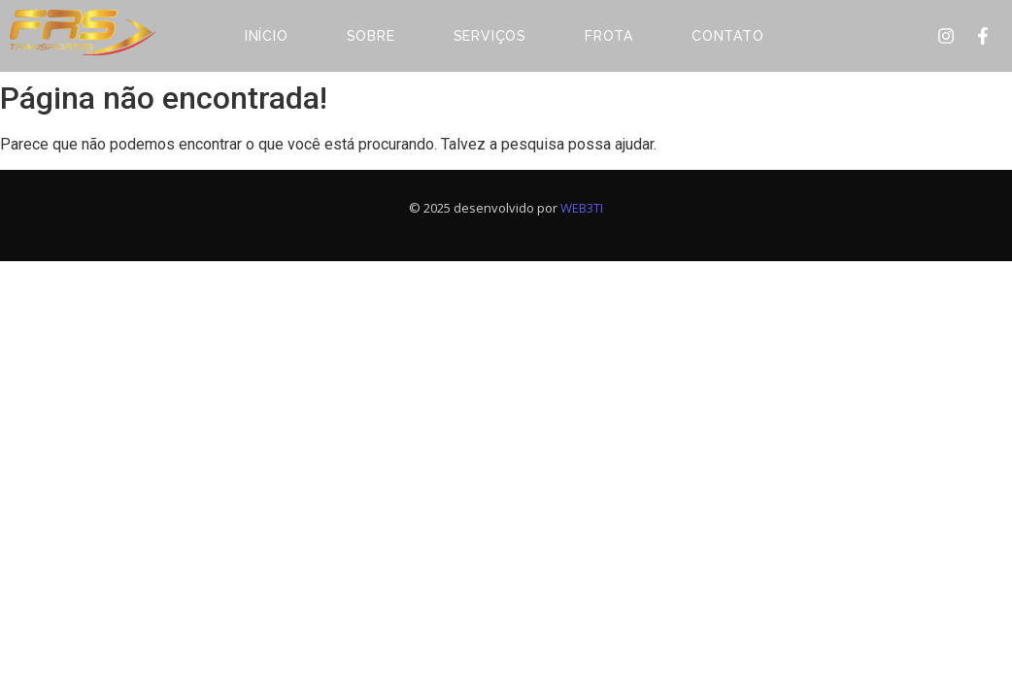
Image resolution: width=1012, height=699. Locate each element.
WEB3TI (581, 207)
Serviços (490, 36)
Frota (609, 36)
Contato (728, 36)
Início (266, 36)
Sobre (371, 36)
